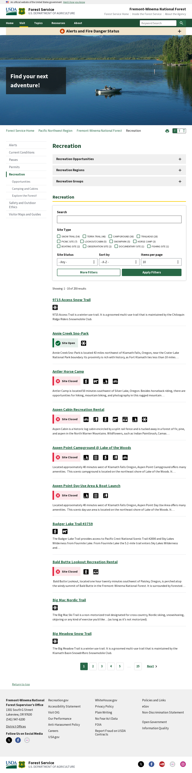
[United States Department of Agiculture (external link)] (12, 11)
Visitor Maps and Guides (25, 214)
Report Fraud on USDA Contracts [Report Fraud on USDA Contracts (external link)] (110, 732)
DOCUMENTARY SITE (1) (131, 246)
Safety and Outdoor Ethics (22, 205)
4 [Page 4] (111, 666)
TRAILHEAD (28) (149, 236)
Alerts (13, 145)
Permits (14, 167)
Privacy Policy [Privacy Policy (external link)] (104, 706)
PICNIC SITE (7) (69, 241)
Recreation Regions (70, 170)
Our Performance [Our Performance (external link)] (59, 719)
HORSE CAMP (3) (147, 241)
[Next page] (152, 666)
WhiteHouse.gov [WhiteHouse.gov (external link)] (106, 700)
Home (10, 23)
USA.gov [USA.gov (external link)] (53, 737)
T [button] (175, 131)
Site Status (65, 255)
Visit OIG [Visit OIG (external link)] (53, 712)
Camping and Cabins (25, 188)
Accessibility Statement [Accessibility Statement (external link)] (64, 706)
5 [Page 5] (120, 666)
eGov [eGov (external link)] (145, 706)
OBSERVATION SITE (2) (99, 246)
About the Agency (175, 14)
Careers (53, 731)
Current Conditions (21, 152)
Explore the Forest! (24, 195)
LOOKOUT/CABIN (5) (95, 241)
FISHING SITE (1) (160, 246)
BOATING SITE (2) (71, 246)
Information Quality (155, 728)
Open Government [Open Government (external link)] (154, 722)
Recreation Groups (69, 181)
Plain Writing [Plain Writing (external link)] (103, 712)
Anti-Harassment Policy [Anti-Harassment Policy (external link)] (64, 725)
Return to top (21, 684)
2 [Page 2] (93, 666)
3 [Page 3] (102, 666)
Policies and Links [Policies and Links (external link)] (154, 700)
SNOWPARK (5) (122, 241)
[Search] (181, 23)
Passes (13, 160)
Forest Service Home (116, 14)
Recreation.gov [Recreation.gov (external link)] (58, 700)
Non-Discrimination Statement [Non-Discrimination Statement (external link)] (163, 712)
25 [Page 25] (138, 666)
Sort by (104, 255)
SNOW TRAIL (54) (71, 236)
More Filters (89, 272)
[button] (167, 130)
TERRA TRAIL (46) (96, 236)
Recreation (17, 174)
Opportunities (21, 181)
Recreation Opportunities (75, 159)
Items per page (152, 255)
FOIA (98, 725)
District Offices (16, 726)
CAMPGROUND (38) (123, 236)
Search (62, 212)
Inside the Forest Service (147, 14)
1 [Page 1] (84, 666)
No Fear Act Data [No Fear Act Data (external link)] (106, 719)
